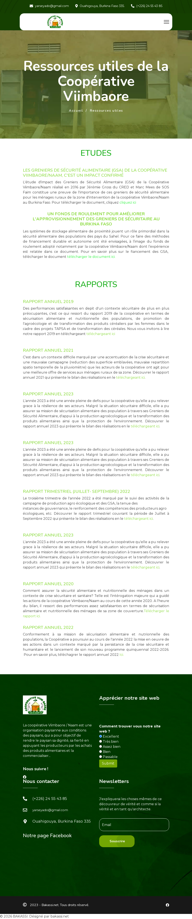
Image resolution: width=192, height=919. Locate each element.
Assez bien (109, 747)
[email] (134, 824)
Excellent (109, 736)
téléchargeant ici (100, 334)
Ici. (122, 655)
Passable (108, 757)
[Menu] (166, 21)
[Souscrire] (117, 841)
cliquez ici (128, 202)
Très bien (108, 742)
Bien (104, 752)
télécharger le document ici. (91, 257)
